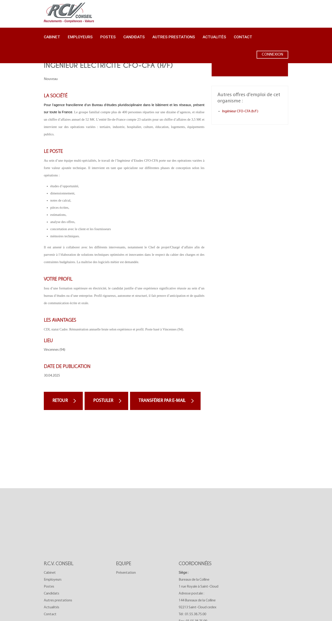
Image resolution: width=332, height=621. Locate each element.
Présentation (126, 573)
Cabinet (52, 37)
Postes (108, 37)
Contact (243, 37)
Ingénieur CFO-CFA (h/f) (240, 111)
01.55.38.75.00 (195, 614)
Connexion (272, 55)
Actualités (214, 37)
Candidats (134, 37)
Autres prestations (173, 37)
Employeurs (80, 37)
